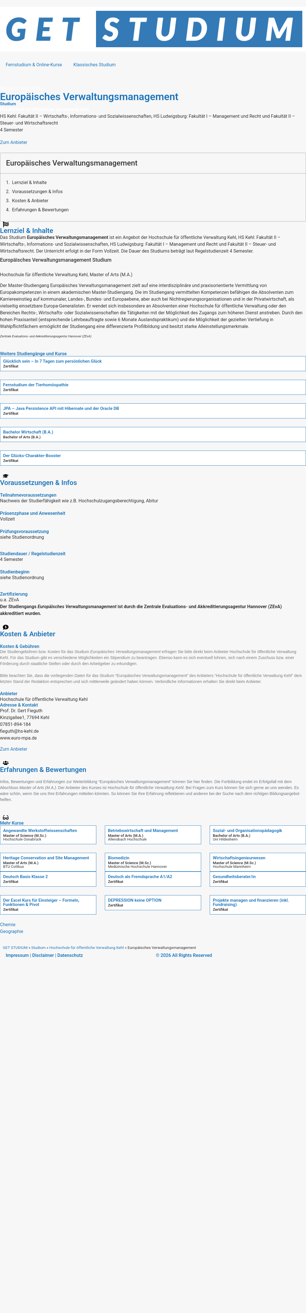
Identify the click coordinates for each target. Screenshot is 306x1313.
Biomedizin (118, 857)
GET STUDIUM (15, 947)
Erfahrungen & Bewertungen (40, 209)
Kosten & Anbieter (30, 200)
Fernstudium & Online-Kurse (34, 64)
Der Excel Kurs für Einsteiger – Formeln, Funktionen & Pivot (41, 902)
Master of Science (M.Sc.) (24, 835)
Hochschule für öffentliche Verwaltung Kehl (86, 947)
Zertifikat (10, 366)
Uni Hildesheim (225, 839)
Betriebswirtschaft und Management (143, 830)
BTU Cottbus (13, 866)
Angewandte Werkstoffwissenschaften (40, 830)
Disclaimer (43, 955)
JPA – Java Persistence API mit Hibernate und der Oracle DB (61, 408)
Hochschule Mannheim (232, 866)
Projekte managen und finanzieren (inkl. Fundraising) (251, 902)
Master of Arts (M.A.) (125, 835)
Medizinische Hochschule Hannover (137, 866)
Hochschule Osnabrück (22, 839)
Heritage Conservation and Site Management (46, 857)
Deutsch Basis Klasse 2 (25, 876)
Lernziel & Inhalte (29, 182)
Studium (38, 947)
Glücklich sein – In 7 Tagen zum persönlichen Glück (52, 361)
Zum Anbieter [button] (13, 142)
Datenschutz (70, 955)
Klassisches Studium (95, 64)
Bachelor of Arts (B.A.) (21, 437)
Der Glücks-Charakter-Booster (32, 455)
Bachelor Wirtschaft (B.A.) (28, 432)
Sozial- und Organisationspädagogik (247, 830)
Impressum (17, 955)
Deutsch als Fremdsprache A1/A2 (140, 876)
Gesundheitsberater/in (234, 876)
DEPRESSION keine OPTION (135, 900)
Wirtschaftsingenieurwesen (239, 857)
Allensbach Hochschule (127, 839)
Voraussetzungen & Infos (37, 191)
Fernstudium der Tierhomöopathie (35, 384)
